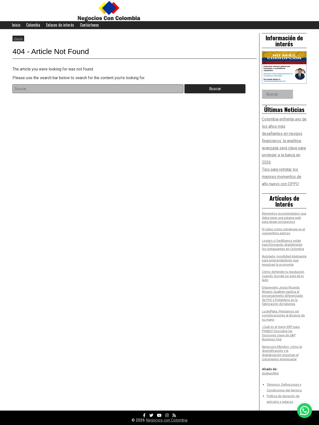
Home (18, 38)
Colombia (33, 25)
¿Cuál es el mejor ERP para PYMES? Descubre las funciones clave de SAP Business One (281, 333)
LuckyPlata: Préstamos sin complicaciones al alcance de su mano (283, 315)
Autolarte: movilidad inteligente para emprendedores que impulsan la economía (284, 260)
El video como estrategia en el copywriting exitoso (283, 231)
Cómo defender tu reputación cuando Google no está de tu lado (283, 276)
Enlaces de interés (60, 25)
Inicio (16, 25)
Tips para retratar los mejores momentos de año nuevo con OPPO (281, 176)
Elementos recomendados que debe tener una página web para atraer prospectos (284, 218)
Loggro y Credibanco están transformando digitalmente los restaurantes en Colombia (283, 245)
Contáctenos (89, 25)
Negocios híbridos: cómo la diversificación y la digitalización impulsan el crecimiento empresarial (282, 353)
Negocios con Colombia (166, 420)
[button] (304, 410)
